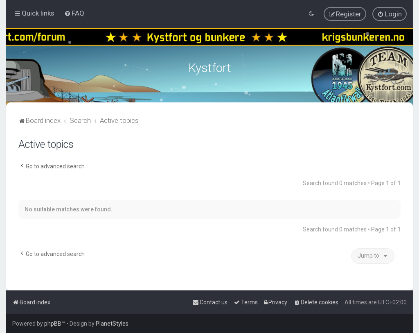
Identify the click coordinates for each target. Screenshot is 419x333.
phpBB (52, 323)
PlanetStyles (112, 323)
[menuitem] (74, 13)
